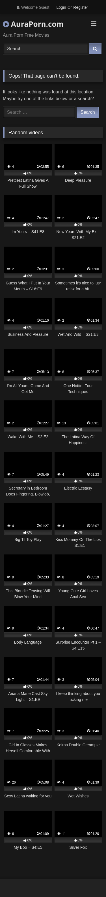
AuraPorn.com (33, 24)
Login (61, 7)
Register (80, 7)
